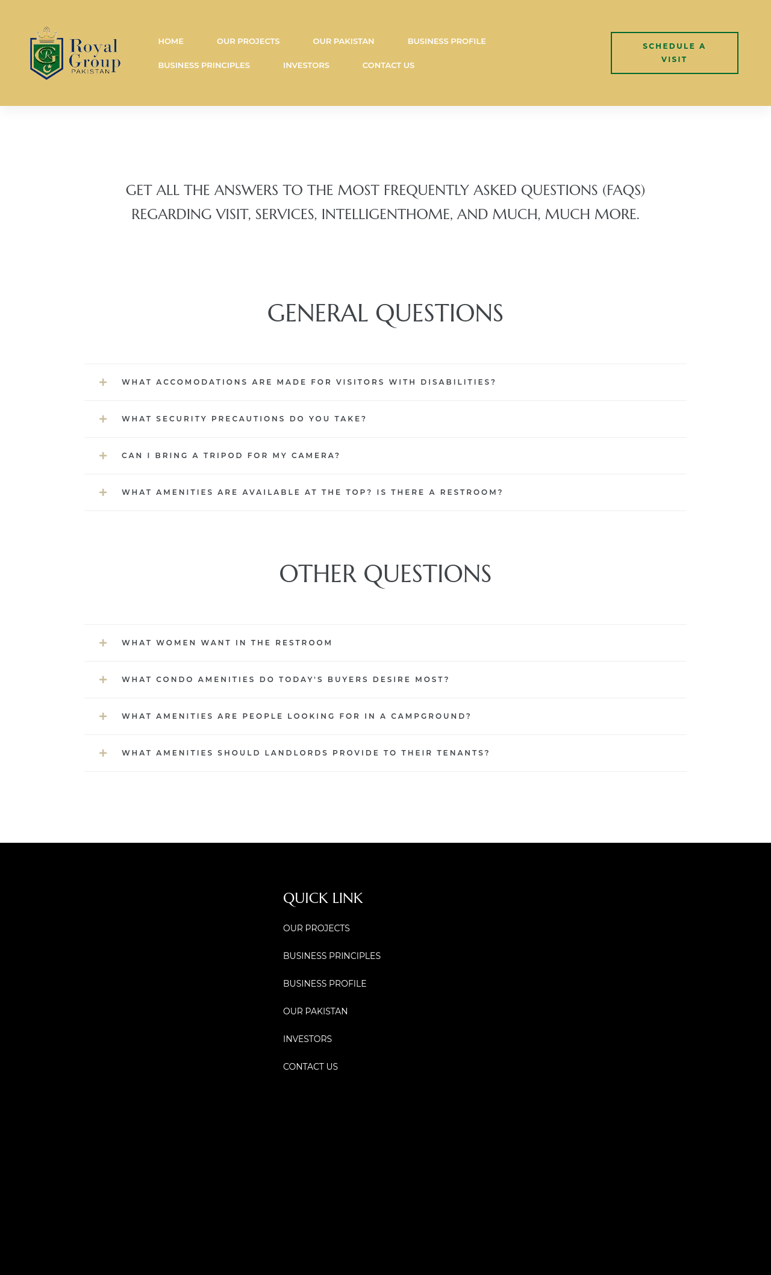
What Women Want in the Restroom (227, 642)
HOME (171, 41)
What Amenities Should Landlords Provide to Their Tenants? (306, 752)
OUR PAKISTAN (343, 41)
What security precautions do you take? (244, 418)
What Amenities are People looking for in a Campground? (297, 716)
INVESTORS (306, 65)
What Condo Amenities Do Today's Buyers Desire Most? (286, 679)
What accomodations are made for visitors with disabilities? (309, 381)
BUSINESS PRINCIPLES (204, 65)
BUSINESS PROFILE (447, 41)
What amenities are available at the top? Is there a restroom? (313, 492)
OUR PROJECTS (248, 41)
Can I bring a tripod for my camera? (231, 455)
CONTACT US (388, 65)
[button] (674, 53)
